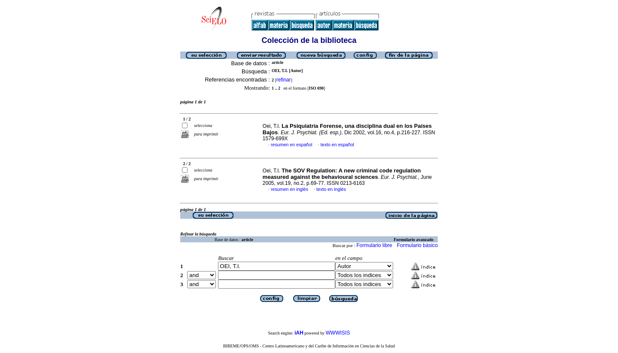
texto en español (337, 144)
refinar (283, 80)
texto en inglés (331, 189)
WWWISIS (338, 333)
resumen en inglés (289, 189)
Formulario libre (374, 245)
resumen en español (291, 144)
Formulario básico (417, 245)
